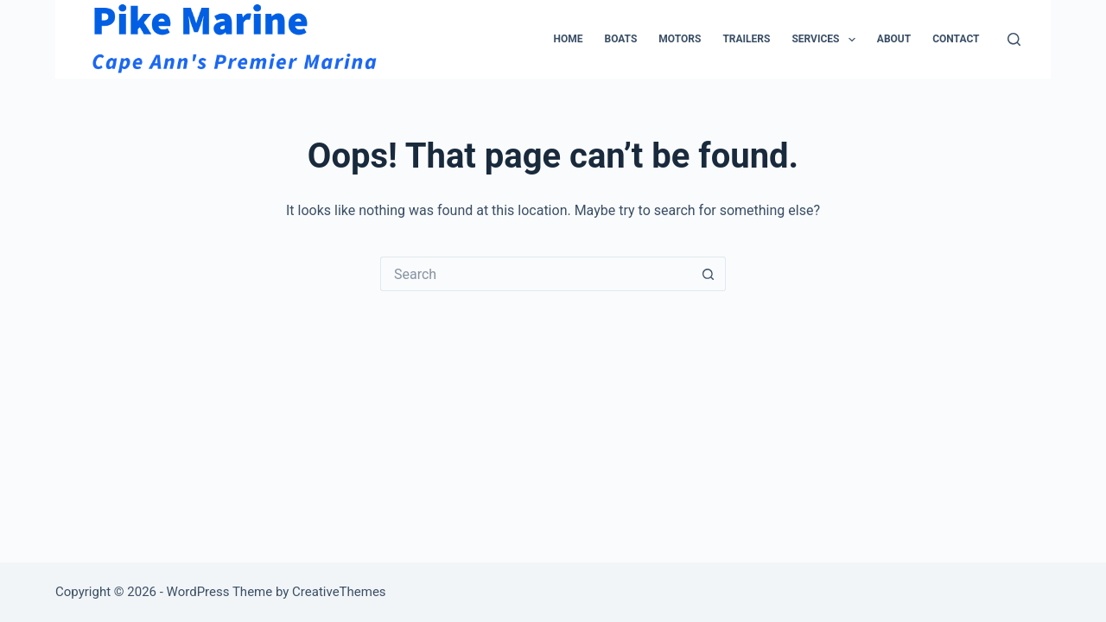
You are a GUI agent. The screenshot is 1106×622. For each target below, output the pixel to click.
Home (567, 39)
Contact (955, 39)
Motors (679, 39)
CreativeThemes (339, 592)
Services (826, 39)
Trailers (746, 39)
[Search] (1013, 39)
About (894, 39)
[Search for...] (535, 274)
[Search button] (708, 274)
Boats (620, 39)
